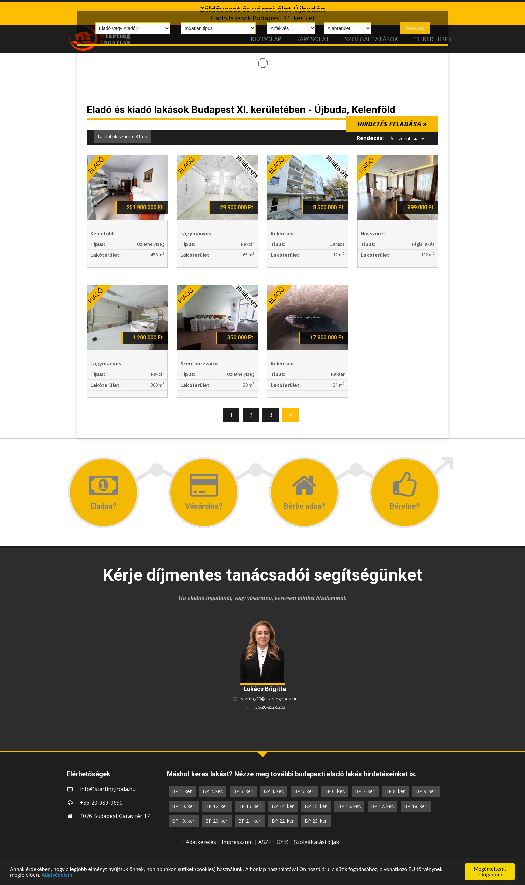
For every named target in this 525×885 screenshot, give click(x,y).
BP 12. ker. (216, 806)
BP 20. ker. (216, 821)
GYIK (282, 842)
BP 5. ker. (304, 791)
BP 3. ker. (243, 791)
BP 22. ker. (283, 821)
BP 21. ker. (249, 821)
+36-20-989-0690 (101, 802)
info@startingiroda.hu (108, 789)
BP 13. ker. (249, 806)
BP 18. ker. (415, 806)
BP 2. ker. (213, 791)
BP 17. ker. (382, 806)
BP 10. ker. (183, 806)
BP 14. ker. (283, 806)
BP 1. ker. (182, 791)
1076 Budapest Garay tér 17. (115, 816)
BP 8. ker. (395, 791)
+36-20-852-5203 (269, 707)
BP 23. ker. (316, 821)
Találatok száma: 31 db (122, 136)
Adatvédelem (57, 875)
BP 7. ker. (365, 791)
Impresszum (237, 842)
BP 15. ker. (316, 806)
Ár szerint (400, 138)
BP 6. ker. (334, 791)
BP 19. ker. (183, 821)
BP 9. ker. (426, 791)
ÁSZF (264, 842)
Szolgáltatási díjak (316, 842)
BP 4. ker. (274, 791)
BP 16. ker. (349, 806)
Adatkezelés (201, 842)
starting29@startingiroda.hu (269, 699)
